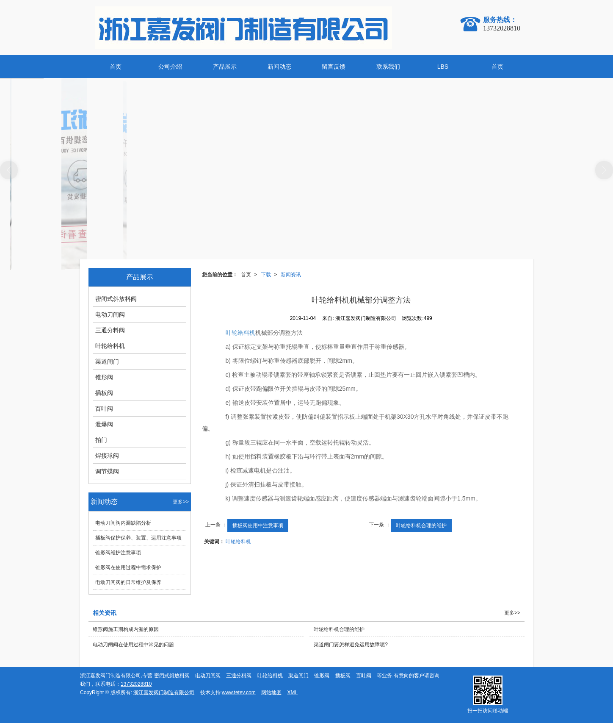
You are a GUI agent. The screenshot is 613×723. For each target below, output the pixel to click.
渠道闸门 (107, 361)
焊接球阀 (107, 455)
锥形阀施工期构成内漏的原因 (126, 629)
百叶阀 (104, 408)
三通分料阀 (110, 330)
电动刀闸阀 (110, 314)
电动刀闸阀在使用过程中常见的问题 (133, 645)
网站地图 (271, 692)
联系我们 (388, 66)
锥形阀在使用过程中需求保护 (128, 567)
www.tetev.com (239, 692)
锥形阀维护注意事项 (118, 553)
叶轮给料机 (240, 332)
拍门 (101, 440)
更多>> (181, 502)
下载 (266, 275)
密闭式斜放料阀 (116, 298)
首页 (115, 66)
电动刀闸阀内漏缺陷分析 (125, 523)
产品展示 (225, 66)
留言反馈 (333, 66)
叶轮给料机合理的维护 (421, 525)
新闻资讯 (291, 275)
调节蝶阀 (107, 471)
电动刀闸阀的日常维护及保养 (128, 582)
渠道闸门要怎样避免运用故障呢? (351, 645)
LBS (442, 66)
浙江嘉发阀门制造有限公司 (163, 692)
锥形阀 (104, 377)
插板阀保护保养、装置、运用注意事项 (138, 538)
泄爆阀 (104, 424)
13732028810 (136, 684)
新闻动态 (279, 66)
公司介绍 (170, 66)
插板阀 (104, 392)
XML (292, 692)
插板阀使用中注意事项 (257, 525)
